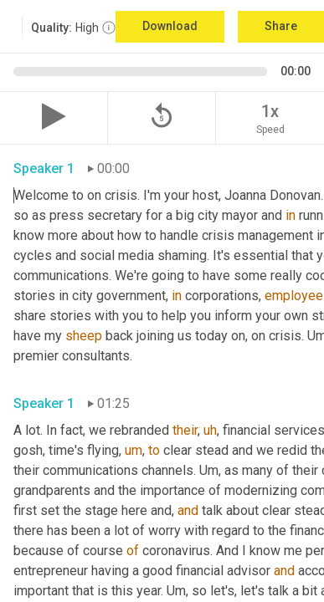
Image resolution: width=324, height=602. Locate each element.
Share (281, 26)
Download (170, 26)
